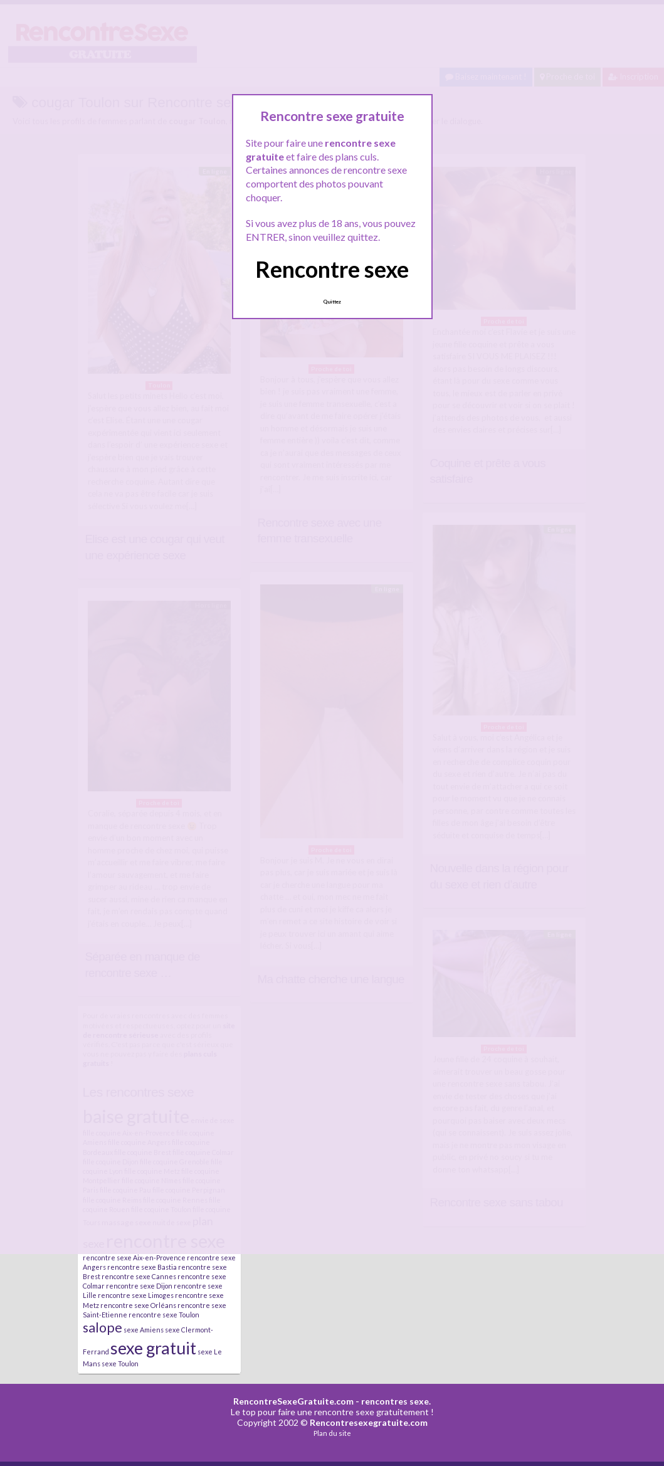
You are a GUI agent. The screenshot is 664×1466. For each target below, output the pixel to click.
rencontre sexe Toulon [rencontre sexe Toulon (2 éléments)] (164, 1314)
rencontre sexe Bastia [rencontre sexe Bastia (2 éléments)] (142, 1267)
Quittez (332, 301)
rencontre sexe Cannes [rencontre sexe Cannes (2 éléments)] (139, 1276)
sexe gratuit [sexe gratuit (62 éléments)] (153, 1347)
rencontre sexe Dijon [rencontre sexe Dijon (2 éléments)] (139, 1286)
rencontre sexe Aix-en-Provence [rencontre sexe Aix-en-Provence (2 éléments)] (134, 1257)
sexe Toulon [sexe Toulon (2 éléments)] (120, 1363)
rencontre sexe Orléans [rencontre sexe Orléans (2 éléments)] (138, 1305)
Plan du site (332, 1433)
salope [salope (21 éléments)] (102, 1327)
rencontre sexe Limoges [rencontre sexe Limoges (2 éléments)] (136, 1295)
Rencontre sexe (332, 269)
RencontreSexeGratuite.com (293, 1401)
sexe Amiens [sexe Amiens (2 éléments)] (144, 1330)
